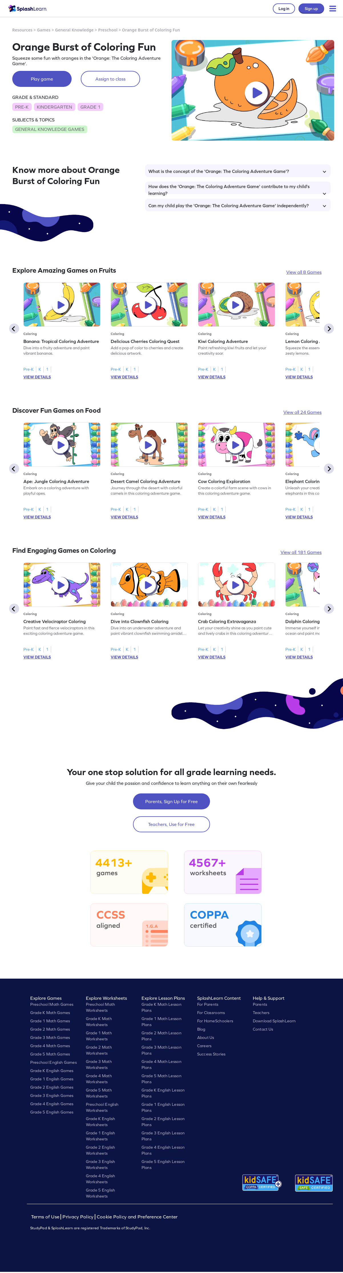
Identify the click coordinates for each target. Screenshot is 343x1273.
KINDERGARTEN (54, 106)
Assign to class (110, 78)
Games (44, 30)
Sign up (311, 8)
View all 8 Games (304, 272)
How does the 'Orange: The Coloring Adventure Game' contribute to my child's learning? (237, 189)
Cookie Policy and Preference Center (137, 1217)
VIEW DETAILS (37, 377)
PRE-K (22, 106)
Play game (42, 78)
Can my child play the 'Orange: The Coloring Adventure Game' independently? (237, 205)
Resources (22, 30)
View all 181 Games (301, 552)
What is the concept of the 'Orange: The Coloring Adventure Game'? (237, 171)
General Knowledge (74, 30)
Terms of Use (46, 1217)
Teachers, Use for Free (171, 824)
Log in (284, 8)
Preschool (108, 30)
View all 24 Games (302, 412)
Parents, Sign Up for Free (171, 801)
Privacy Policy (77, 1217)
